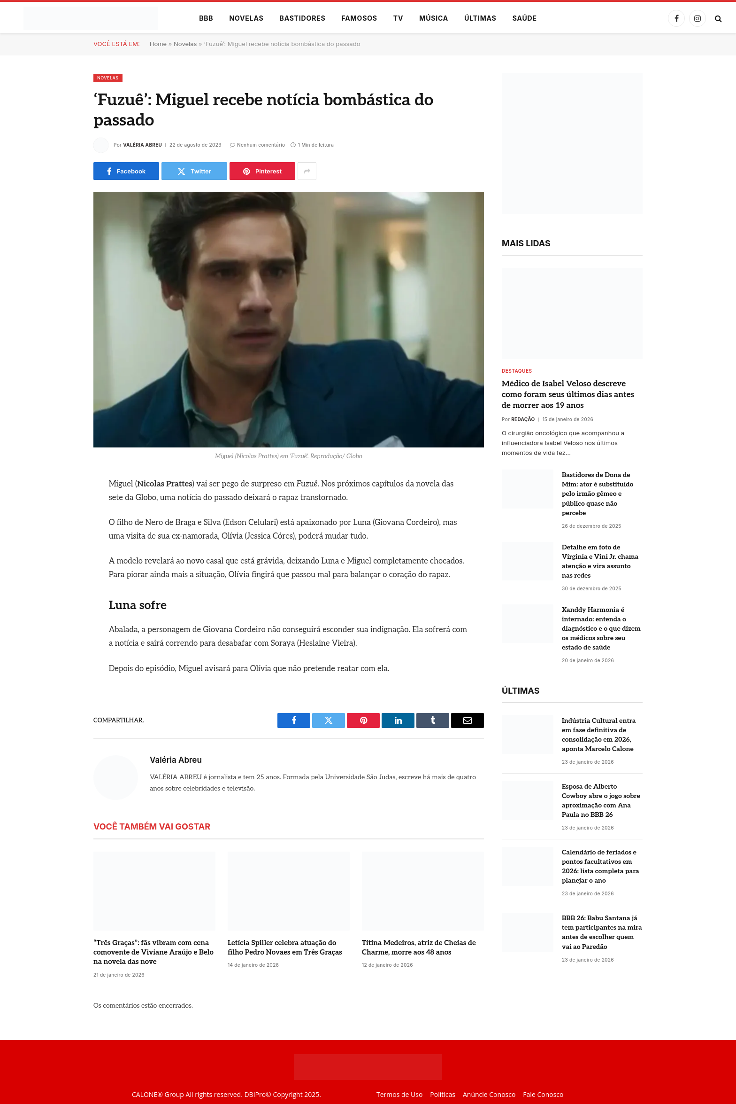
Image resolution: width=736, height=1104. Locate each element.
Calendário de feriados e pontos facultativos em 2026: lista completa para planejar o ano (600, 866)
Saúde (525, 18)
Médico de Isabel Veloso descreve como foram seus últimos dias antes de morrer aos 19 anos (568, 394)
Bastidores (303, 18)
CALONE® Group (158, 1094)
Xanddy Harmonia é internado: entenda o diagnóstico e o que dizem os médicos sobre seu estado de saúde (601, 628)
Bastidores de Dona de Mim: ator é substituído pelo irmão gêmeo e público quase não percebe (597, 494)
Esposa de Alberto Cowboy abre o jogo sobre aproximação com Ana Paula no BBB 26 (601, 801)
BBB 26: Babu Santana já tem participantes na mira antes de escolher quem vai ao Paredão (602, 932)
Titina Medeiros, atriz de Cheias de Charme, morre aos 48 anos (419, 947)
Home (158, 43)
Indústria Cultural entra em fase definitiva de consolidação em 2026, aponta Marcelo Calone (599, 735)
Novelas (246, 18)
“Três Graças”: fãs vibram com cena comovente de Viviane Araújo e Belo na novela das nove (153, 952)
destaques (517, 371)
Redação (523, 419)
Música (433, 18)
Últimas (480, 18)
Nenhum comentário (257, 145)
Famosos (359, 18)
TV (398, 18)
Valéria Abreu (142, 145)
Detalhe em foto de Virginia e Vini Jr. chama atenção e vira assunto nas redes (600, 561)
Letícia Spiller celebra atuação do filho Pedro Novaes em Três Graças (285, 947)
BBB (206, 18)
